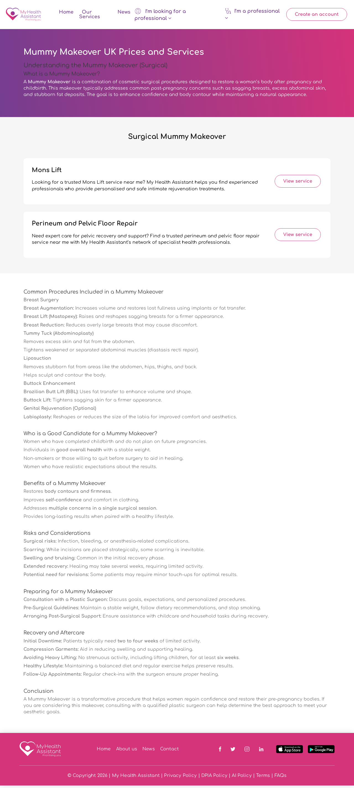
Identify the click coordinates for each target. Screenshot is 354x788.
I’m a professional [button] (252, 15)
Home (66, 13)
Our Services (89, 16)
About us (126, 751)
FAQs (281, 778)
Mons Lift (47, 172)
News (124, 13)
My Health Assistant (136, 778)
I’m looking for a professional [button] (160, 15)
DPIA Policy (214, 778)
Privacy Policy (180, 778)
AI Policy (241, 778)
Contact (169, 751)
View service (297, 184)
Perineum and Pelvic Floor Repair (85, 226)
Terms (263, 778)
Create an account (317, 15)
